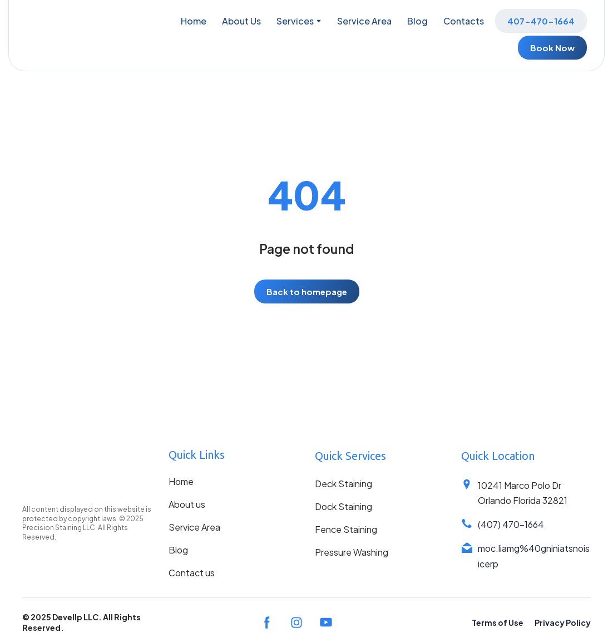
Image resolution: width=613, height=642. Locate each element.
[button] (541, 21)
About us (187, 504)
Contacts (463, 21)
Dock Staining (343, 506)
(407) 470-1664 (511, 524)
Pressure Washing (351, 552)
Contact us (192, 573)
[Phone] (466, 523)
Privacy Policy (563, 623)
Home (193, 21)
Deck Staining (343, 483)
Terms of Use (497, 623)
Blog (417, 21)
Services (295, 21)
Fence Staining (346, 529)
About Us (241, 21)
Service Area (364, 21)
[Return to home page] (57, 34)
